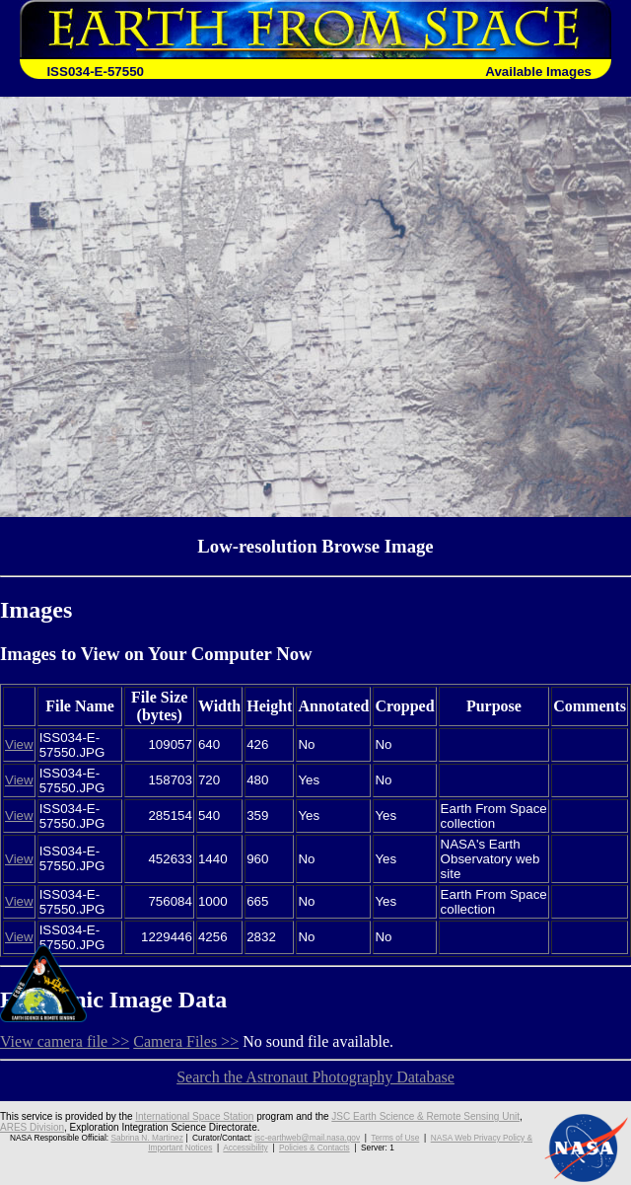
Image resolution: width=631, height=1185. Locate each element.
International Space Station (194, 1116)
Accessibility (245, 1147)
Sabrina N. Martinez (146, 1138)
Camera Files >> (186, 1041)
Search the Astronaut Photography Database (315, 1077)
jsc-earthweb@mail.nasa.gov (307, 1138)
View (19, 744)
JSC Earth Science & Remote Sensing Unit (425, 1116)
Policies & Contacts (314, 1147)
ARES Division (32, 1127)
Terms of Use (395, 1138)
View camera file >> (64, 1041)
